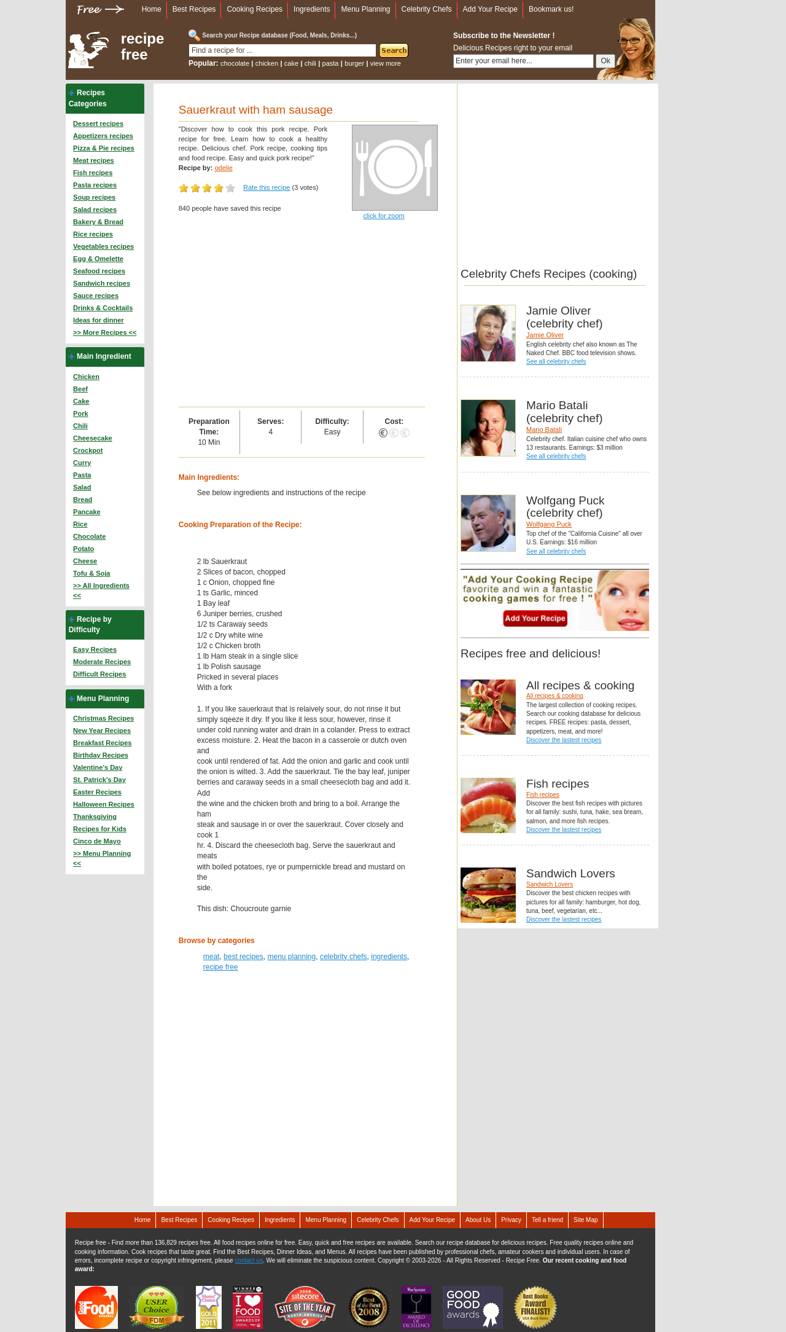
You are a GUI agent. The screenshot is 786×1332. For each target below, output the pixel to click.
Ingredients (312, 9)
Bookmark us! (551, 9)
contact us (249, 1260)
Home (151, 9)
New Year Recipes (102, 730)
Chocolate (89, 536)
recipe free (143, 47)
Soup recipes (94, 197)
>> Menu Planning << (102, 858)
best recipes (243, 956)
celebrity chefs (343, 956)
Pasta (82, 475)
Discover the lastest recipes (563, 740)
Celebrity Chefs (427, 9)
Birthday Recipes (100, 755)
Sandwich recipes (101, 283)
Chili (80, 425)
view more (385, 63)
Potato (83, 548)
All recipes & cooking (554, 695)
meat (211, 956)
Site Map (585, 1219)
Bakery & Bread (98, 221)
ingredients (389, 956)
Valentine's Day (97, 767)
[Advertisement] (301, 315)
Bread (82, 499)
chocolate (234, 63)
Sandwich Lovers (549, 884)
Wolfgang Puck (549, 524)
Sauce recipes (96, 295)
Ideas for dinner (98, 320)
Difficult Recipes (99, 674)
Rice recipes (93, 234)
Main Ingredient (104, 356)
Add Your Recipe (490, 9)
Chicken (86, 376)
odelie (223, 167)
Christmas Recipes (103, 718)
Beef (80, 389)
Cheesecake (92, 438)
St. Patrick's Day (99, 779)
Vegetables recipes (103, 246)
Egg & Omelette (98, 258)
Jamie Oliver (545, 335)
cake (291, 63)
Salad (82, 487)
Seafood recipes (99, 271)
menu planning (291, 956)
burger (354, 63)
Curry (82, 462)
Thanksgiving (95, 816)
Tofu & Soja (91, 573)
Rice (80, 524)
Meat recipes (93, 160)
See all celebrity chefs (556, 361)
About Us (478, 1219)
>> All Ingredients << (101, 590)
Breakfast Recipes (102, 742)
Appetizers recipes (103, 135)
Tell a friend (547, 1219)
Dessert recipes (98, 123)
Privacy (511, 1219)
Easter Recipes (97, 792)
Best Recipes (194, 9)
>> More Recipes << (104, 332)
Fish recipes (92, 172)
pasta (330, 63)
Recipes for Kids (99, 828)
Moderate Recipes (102, 661)
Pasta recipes (95, 185)
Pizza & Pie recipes (103, 148)
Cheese (85, 561)
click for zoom (384, 215)
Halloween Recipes (103, 804)
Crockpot (88, 450)
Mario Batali (544, 429)
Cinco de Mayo (97, 841)
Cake (81, 401)
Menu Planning (365, 9)
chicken (266, 63)
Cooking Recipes (254, 9)
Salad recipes (95, 209)
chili (310, 63)
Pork (80, 413)
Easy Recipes (95, 649)
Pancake (87, 511)
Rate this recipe (266, 187)
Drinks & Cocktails (103, 307)
